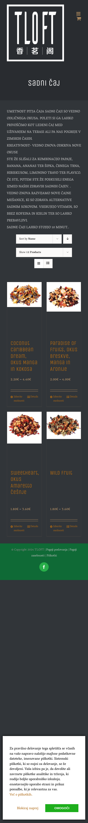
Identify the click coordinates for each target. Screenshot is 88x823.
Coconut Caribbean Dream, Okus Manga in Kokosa (24, 356)
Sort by (27, 239)
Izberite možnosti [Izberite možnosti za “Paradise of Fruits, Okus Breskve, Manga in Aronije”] (58, 399)
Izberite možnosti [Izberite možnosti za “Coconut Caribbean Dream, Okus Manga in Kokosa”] (19, 399)
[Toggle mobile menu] (78, 13)
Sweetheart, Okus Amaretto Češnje (25, 482)
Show (30, 252)
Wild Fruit (61, 473)
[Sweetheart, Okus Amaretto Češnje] (24, 438)
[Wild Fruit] (64, 438)
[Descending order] (67, 239)
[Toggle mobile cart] (79, 18)
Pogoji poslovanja (56, 550)
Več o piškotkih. (21, 795)
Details (34, 397)
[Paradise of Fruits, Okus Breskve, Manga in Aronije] (64, 308)
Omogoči (61, 808)
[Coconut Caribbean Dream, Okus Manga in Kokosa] (24, 308)
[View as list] (47, 263)
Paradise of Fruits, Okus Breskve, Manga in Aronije (63, 356)
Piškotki (52, 556)
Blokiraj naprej (27, 808)
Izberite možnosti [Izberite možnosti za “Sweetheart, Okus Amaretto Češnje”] (19, 529)
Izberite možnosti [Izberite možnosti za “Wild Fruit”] (58, 529)
